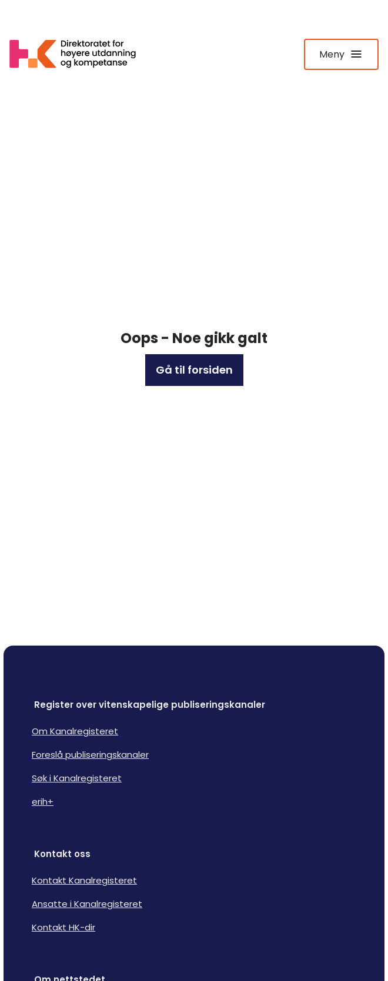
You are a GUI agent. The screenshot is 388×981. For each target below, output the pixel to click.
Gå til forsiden (194, 369)
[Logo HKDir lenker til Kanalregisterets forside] (79, 54)
